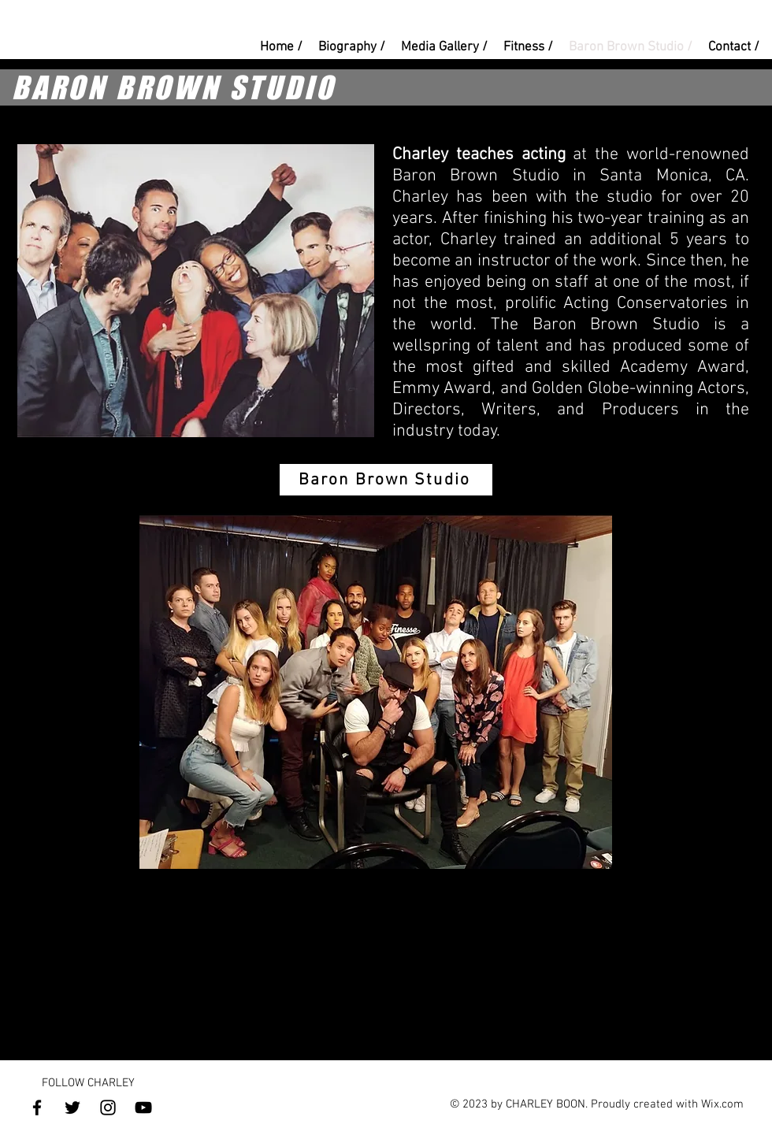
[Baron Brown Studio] (386, 479)
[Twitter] (72, 1107)
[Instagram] (108, 1107)
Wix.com (722, 1104)
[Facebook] (37, 1107)
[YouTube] (143, 1107)
